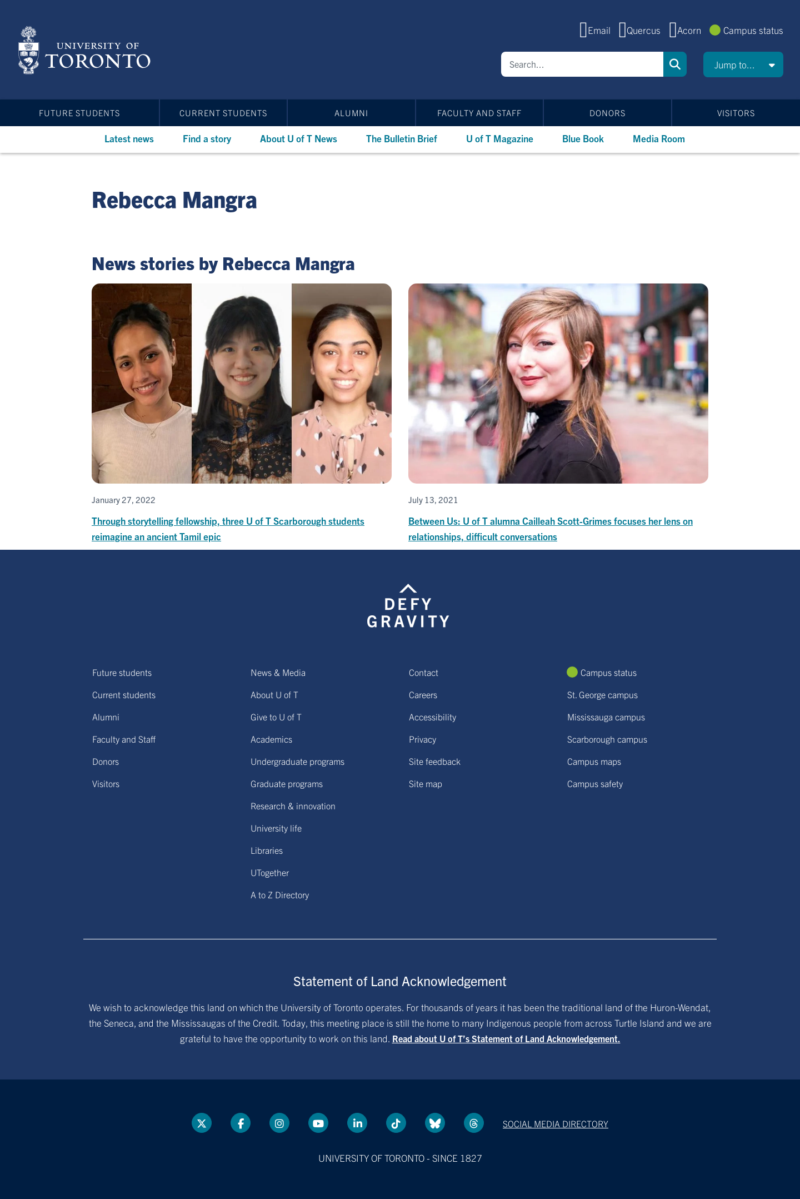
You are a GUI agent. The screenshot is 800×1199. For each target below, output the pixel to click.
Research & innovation (293, 805)
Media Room (659, 138)
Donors (607, 112)
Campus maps (594, 761)
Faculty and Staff (479, 112)
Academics (271, 738)
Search (675, 64)
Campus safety (595, 783)
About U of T (274, 694)
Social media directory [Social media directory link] (555, 1123)
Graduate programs (287, 783)
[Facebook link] (241, 1123)
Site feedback (435, 761)
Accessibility (432, 716)
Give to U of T (276, 716)
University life (276, 827)
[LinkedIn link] (357, 1123)
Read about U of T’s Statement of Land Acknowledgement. (506, 1038)
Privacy (422, 738)
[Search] (582, 64)
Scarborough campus (607, 738)
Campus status (753, 30)
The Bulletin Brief (401, 138)
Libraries (267, 849)
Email (599, 30)
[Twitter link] (202, 1123)
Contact (423, 672)
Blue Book (583, 138)
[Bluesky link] (435, 1123)
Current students (223, 112)
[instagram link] (279, 1123)
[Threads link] (474, 1123)
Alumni (351, 112)
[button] (743, 64)
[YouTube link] (318, 1123)
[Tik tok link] (396, 1123)
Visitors (736, 112)
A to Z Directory (280, 894)
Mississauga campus (606, 716)
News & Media (278, 672)
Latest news (129, 138)
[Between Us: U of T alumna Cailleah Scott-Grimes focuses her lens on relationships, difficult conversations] (558, 413)
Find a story (207, 138)
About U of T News (298, 138)
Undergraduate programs (297, 761)
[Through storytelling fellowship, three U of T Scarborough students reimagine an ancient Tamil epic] (242, 413)
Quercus (644, 30)
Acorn (689, 30)
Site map (425, 783)
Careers (423, 694)
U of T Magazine (499, 138)
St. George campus (602, 694)
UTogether (270, 872)
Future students (79, 112)
